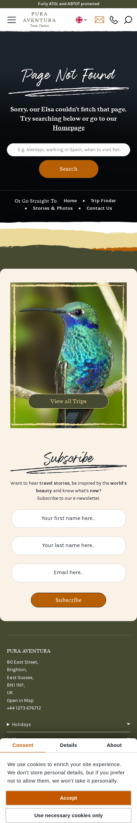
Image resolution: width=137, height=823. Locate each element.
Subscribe (68, 600)
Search (69, 169)
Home (70, 201)
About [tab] (114, 745)
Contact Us (99, 208)
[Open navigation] (12, 20)
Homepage (69, 127)
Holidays (21, 724)
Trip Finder (103, 201)
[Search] (128, 19)
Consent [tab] (22, 745)
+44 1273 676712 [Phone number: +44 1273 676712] (114, 19)
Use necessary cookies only (68, 815)
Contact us (99, 20)
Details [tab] (68, 745)
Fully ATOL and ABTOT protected (68, 3)
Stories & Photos (53, 208)
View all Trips (68, 401)
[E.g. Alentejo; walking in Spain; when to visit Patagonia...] (68, 149)
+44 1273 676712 (24, 708)
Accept (68, 798)
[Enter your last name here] (68, 545)
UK (81, 19)
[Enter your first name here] (68, 518)
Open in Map (20, 700)
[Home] (39, 20)
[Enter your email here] (68, 573)
